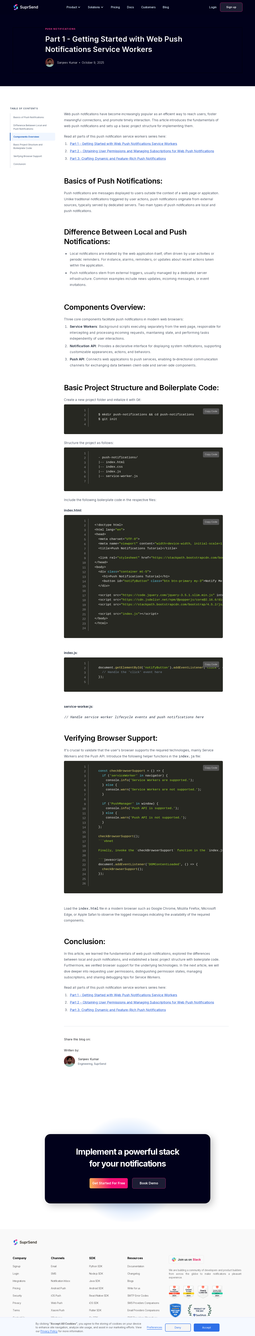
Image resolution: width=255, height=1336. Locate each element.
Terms (16, 1310)
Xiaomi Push (57, 1310)
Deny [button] (178, 1327)
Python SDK (95, 1266)
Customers (148, 7)
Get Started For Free (108, 1183)
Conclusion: (19, 164)
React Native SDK (99, 1295)
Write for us (133, 1288)
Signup (16, 1266)
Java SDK (94, 1280)
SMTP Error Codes (137, 1295)
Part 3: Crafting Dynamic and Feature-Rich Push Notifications (118, 158)
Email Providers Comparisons (143, 1310)
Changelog (133, 1273)
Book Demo (149, 1183)
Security (17, 1295)
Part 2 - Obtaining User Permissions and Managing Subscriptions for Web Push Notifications (142, 151)
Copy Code (211, 411)
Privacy (17, 1302)
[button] (74, 7)
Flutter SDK (95, 1310)
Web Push (56, 1302)
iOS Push (56, 1295)
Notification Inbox (60, 1280)
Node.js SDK (96, 1273)
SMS (53, 1273)
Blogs (130, 1280)
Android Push (58, 1288)
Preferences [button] (154, 1327)
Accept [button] (206, 1327)
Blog (166, 7)
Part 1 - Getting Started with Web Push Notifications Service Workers (123, 144)
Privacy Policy (49, 1331)
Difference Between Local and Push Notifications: (30, 127)
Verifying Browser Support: (27, 156)
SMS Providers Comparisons (143, 1302)
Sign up (231, 7)
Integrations (19, 1280)
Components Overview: (26, 136)
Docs (130, 7)
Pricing (115, 7)
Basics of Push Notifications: (28, 117)
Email (53, 1266)
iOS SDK (94, 1302)
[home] (22, 7)
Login (213, 7)
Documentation (135, 1266)
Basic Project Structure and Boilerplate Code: (27, 146)
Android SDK (96, 1288)
